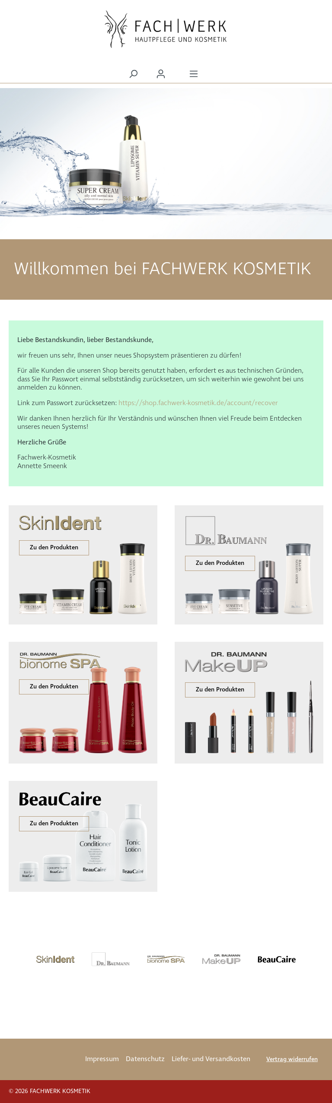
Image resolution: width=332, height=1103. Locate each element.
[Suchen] (133, 74)
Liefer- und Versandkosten (211, 1059)
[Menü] (193, 74)
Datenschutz (145, 1059)
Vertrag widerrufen (292, 1059)
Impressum (102, 1059)
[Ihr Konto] (160, 74)
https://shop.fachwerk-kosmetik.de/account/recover (198, 403)
